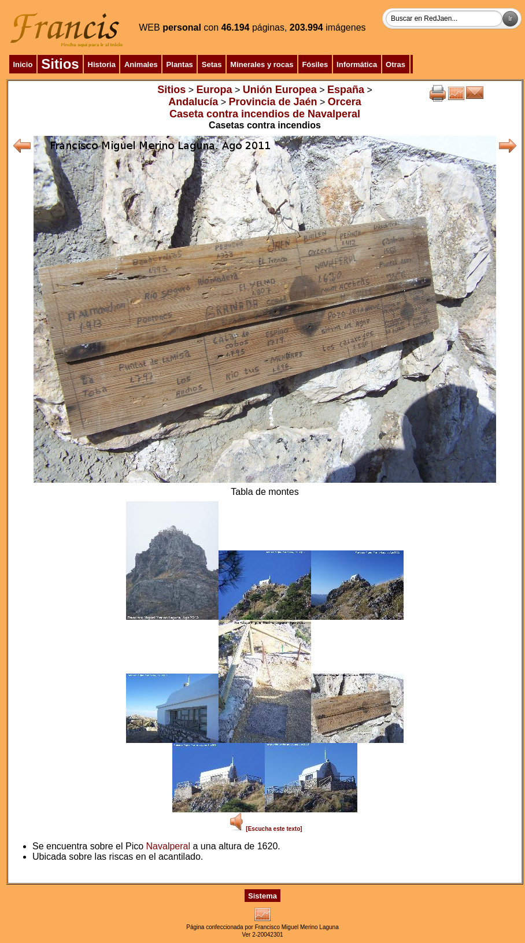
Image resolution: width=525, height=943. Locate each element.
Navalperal (168, 846)
